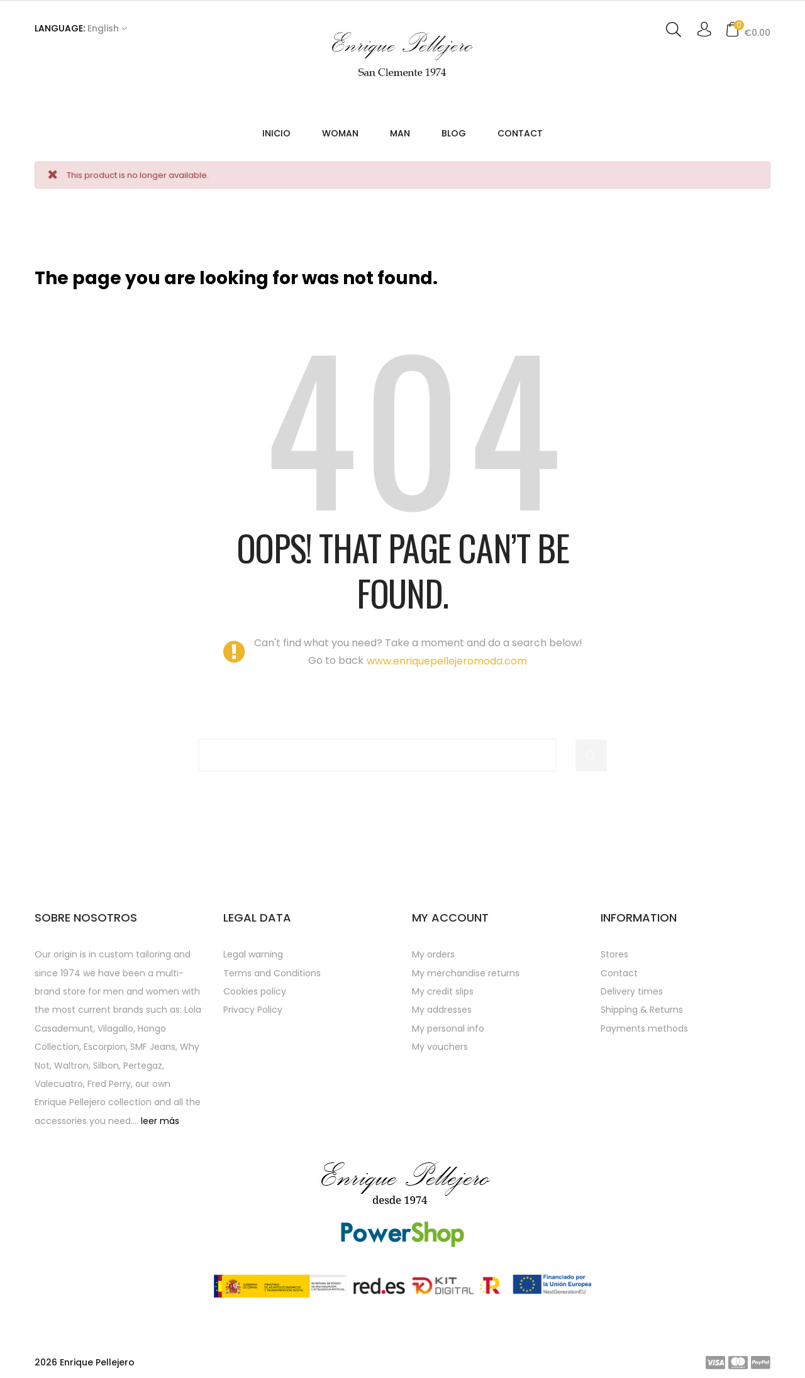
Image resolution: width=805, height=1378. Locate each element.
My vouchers (440, 1046)
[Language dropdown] (81, 29)
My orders (433, 954)
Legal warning (253, 954)
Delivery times (632, 991)
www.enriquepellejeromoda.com (447, 661)
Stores (614, 954)
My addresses (442, 1009)
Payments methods (644, 1028)
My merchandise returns (465, 973)
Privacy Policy (252, 1009)
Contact (619, 973)
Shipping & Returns (642, 1009)
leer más (160, 1121)
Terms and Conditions (272, 973)
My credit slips (443, 991)
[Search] (377, 749)
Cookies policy (254, 991)
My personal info (448, 1028)
